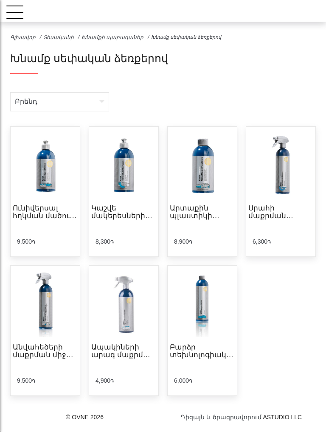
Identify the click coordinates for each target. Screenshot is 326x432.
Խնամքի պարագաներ (112, 37)
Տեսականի (58, 37)
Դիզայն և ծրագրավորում (221, 417)
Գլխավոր (23, 37)
